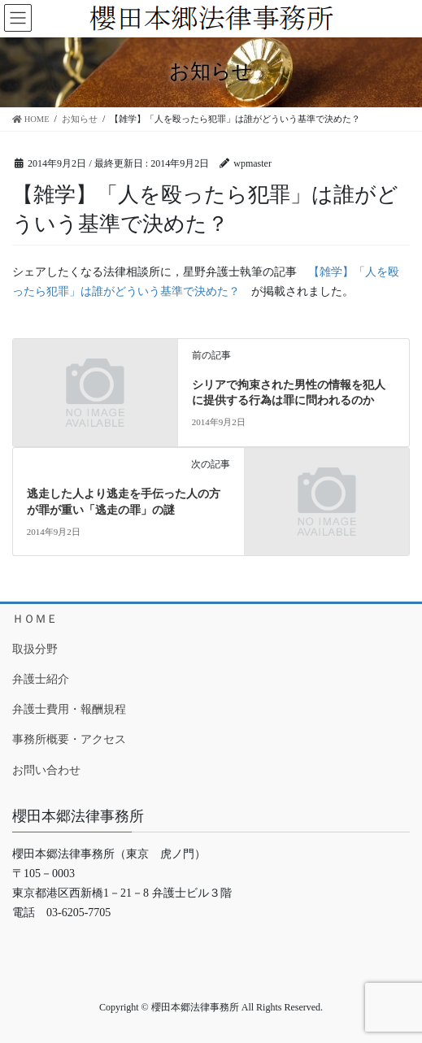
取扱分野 (35, 649)
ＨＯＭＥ (35, 619)
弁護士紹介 (40, 679)
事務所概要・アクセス (69, 739)
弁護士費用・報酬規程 (69, 709)
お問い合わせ (46, 770)
